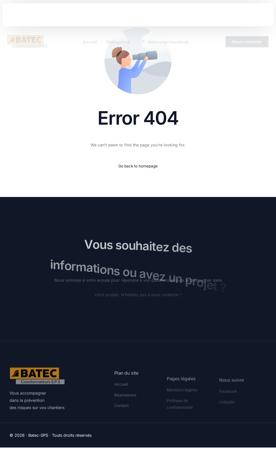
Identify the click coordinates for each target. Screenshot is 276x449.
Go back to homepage (138, 166)
